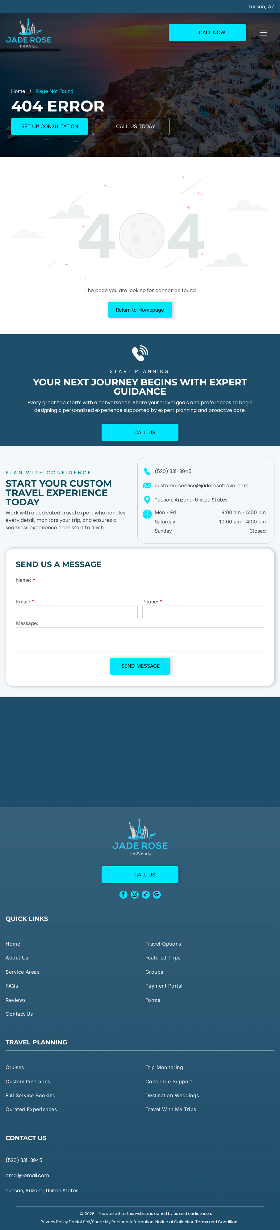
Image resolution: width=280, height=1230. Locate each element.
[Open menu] (263, 32)
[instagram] (135, 895)
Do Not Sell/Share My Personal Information (111, 1222)
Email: (23, 601)
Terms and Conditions (217, 1222)
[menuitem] (70, 944)
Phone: (150, 601)
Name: (23, 580)
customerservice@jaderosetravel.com (202, 485)
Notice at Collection (174, 1222)
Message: (27, 623)
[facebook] (123, 895)
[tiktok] (146, 895)
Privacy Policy (54, 1222)
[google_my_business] (157, 895)
